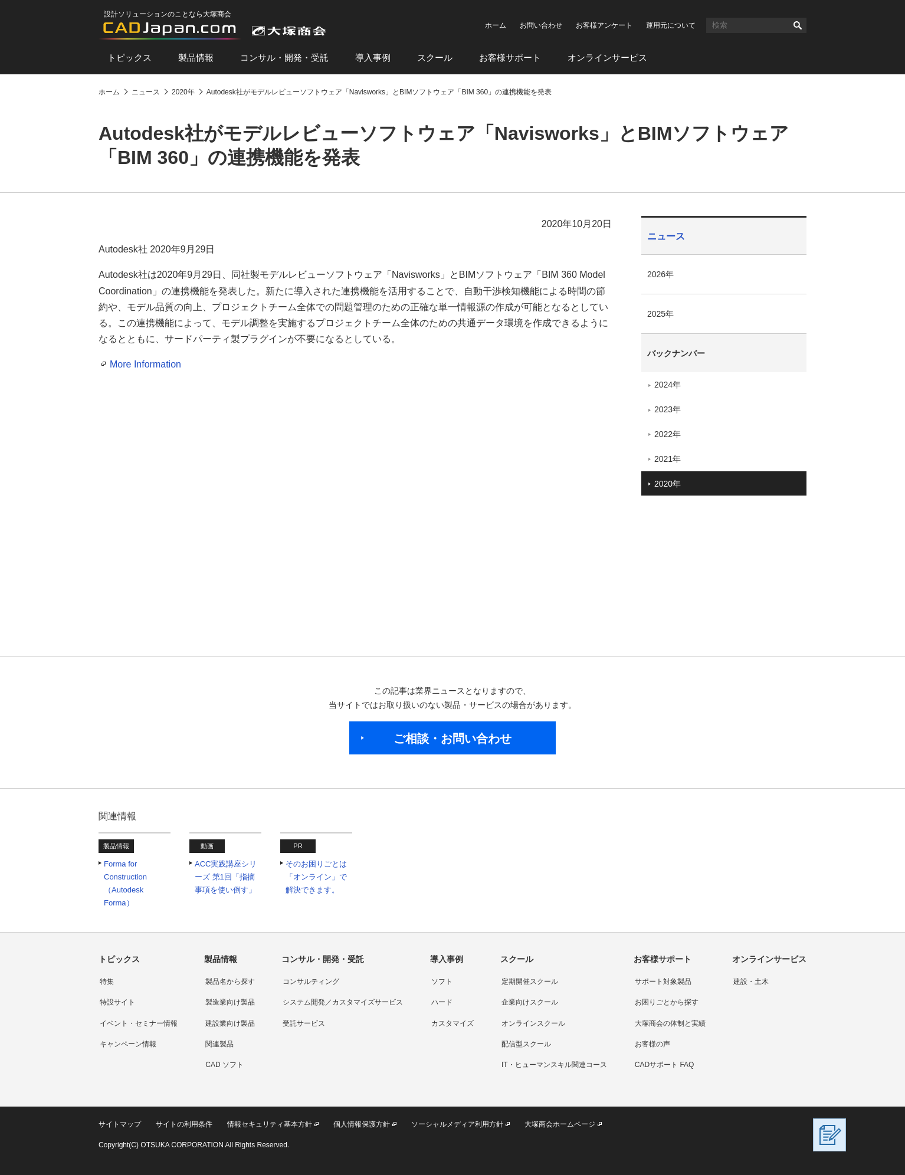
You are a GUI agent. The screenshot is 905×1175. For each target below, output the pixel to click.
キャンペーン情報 (128, 1044)
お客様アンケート (604, 25)
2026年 (660, 274)
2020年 (667, 483)
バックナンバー (676, 353)
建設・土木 (751, 981)
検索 (797, 25)
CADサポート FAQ (664, 1065)
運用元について (671, 25)
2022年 (667, 434)
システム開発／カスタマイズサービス (343, 1002)
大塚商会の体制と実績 (670, 1023)
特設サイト (117, 1002)
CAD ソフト (224, 1065)
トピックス (129, 57)
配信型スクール (526, 1044)
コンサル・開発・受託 (284, 57)
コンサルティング (311, 981)
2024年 (667, 384)
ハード (441, 1002)
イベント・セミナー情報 (139, 1023)
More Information (145, 364)
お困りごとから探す (667, 1002)
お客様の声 (652, 1044)
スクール (434, 57)
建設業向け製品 (230, 1023)
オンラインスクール (533, 1023)
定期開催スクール (529, 981)
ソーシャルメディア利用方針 (457, 1124)
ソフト (441, 981)
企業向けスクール (529, 1002)
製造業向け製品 (230, 1002)
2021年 (667, 459)
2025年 (660, 314)
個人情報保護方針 (361, 1124)
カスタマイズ (452, 1023)
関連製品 (219, 1044)
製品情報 (196, 57)
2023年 (667, 409)
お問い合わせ (541, 25)
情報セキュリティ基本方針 (269, 1124)
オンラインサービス (607, 57)
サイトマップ (120, 1124)
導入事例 (373, 57)
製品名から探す (230, 981)
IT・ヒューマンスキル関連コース (554, 1065)
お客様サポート (510, 57)
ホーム (495, 25)
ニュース (666, 236)
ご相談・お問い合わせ (452, 738)
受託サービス (304, 1023)
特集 (107, 981)
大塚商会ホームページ (559, 1124)
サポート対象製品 (663, 981)
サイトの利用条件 (184, 1124)
